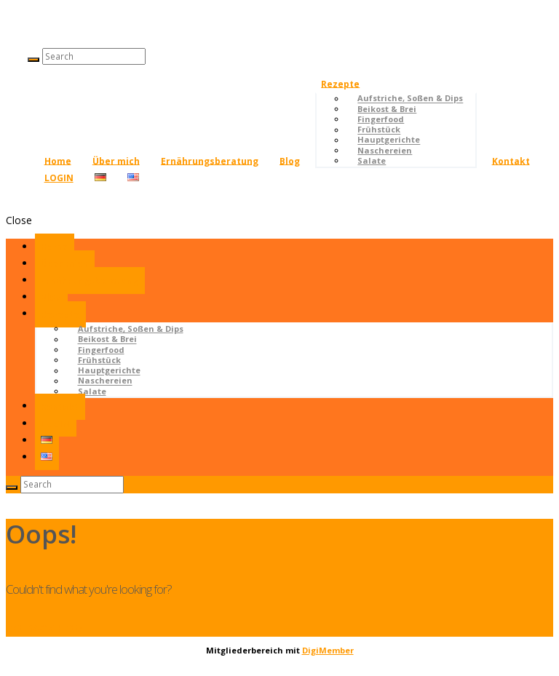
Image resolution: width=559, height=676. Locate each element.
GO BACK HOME (48, 628)
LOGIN (59, 178)
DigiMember (328, 650)
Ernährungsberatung (209, 160)
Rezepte (340, 83)
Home (57, 160)
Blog (290, 160)
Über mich (116, 160)
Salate (371, 160)
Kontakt (511, 160)
